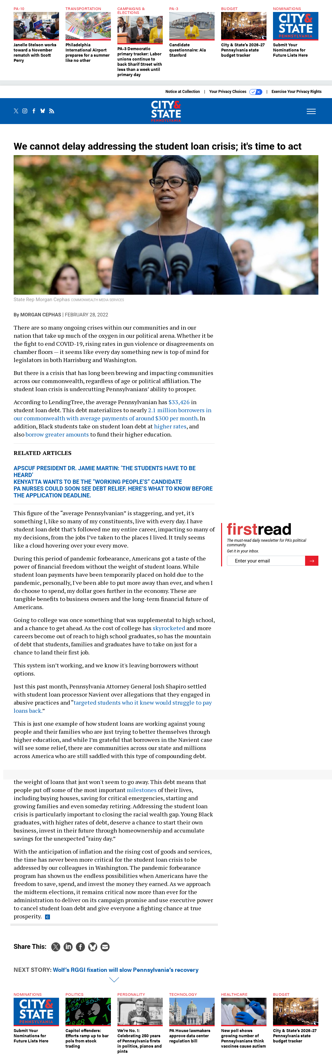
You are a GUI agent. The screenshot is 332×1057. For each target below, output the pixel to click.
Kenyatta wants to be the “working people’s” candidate (98, 482)
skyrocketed (169, 628)
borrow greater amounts (57, 434)
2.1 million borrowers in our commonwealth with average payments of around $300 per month (112, 414)
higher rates (170, 426)
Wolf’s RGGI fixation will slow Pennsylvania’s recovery (125, 969)
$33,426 (179, 402)
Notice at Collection (182, 91)
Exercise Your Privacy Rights (297, 91)
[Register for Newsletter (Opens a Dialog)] (311, 561)
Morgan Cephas (40, 315)
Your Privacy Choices (235, 92)
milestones (142, 790)
